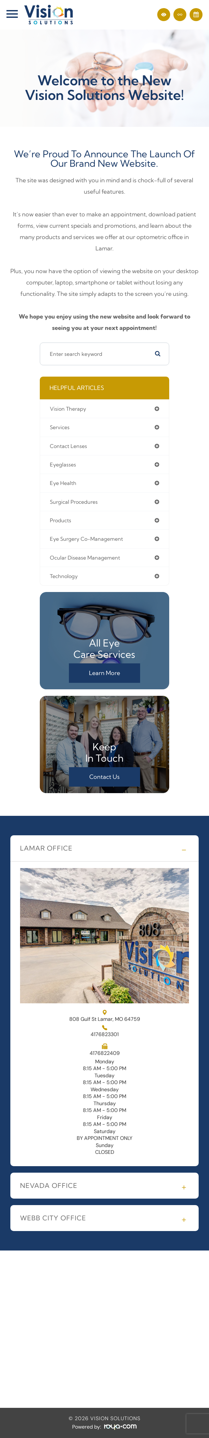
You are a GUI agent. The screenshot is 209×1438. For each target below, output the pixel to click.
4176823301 (105, 1034)
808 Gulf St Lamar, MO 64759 (104, 1016)
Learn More (104, 673)
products (60, 520)
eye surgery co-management (86, 539)
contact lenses (68, 446)
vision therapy (68, 408)
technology (64, 576)
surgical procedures (74, 502)
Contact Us (104, 776)
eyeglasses (63, 464)
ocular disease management (85, 557)
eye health (63, 483)
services (60, 427)
